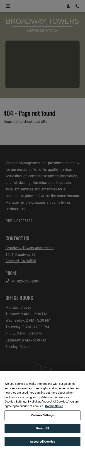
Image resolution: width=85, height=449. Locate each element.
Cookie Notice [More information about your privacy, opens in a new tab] (54, 409)
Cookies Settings (42, 419)
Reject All (42, 432)
